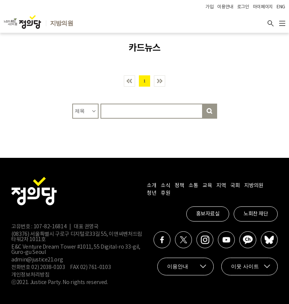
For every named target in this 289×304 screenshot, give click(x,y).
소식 (165, 186)
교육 (207, 186)
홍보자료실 (208, 214)
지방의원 (253, 186)
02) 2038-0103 (48, 267)
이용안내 (225, 7)
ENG (281, 7)
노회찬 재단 (255, 214)
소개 (151, 186)
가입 (209, 7)
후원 (165, 193)
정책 (179, 186)
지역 (221, 186)
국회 (235, 186)
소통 (193, 186)
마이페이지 (263, 7)
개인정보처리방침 (30, 275)
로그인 (243, 7)
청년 (151, 193)
